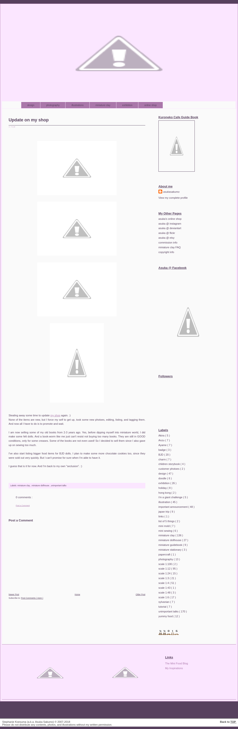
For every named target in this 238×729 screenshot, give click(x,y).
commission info (167, 242)
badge (162, 449)
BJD (161, 454)
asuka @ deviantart (169, 228)
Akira (161, 435)
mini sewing (165, 530)
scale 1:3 (164, 578)
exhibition (127, 105)
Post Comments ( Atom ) (32, 598)
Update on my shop (29, 120)
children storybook (169, 464)
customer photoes (169, 468)
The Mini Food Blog (176, 663)
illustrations (77, 105)
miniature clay (103, 105)
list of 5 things (166, 521)
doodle (162, 478)
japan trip (164, 511)
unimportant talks (58, 485)
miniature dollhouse (41, 485)
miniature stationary (170, 549)
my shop (55, 415)
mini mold (164, 526)
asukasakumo (171, 191)
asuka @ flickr (166, 233)
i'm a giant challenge (170, 497)
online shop (150, 105)
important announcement (173, 506)
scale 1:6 (164, 597)
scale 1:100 (165, 564)
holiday (163, 487)
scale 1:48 (164, 592)
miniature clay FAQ (169, 247)
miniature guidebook (170, 544)
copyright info (166, 252)
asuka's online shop (170, 218)
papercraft (164, 554)
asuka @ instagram (169, 223)
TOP (233, 721)
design (31, 105)
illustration (164, 502)
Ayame (162, 445)
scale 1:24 (164, 573)
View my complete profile (173, 197)
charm (162, 459)
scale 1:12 (164, 568)
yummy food (165, 616)
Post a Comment (23, 505)
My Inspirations (174, 668)
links (161, 516)
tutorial (162, 606)
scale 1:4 (164, 583)
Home (77, 594)
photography (53, 105)
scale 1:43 (164, 587)
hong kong (165, 492)
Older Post (140, 594)
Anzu (161, 440)
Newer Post (14, 594)
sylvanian (164, 601)
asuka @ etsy (166, 237)
